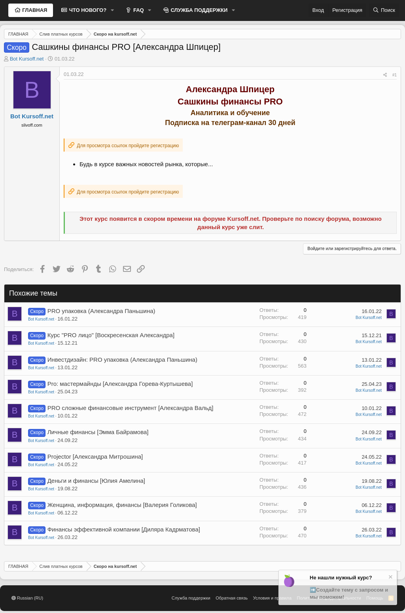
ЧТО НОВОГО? (87, 10)
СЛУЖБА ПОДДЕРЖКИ (198, 10)
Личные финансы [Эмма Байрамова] (98, 432)
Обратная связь (232, 598)
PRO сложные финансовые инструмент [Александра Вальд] (130, 407)
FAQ (138, 10)
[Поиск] (384, 10)
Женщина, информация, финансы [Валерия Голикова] (122, 504)
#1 (394, 75)
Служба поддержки (191, 598)
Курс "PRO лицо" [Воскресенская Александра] (110, 335)
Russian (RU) (27, 598)
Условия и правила (272, 598)
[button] (112, 10)
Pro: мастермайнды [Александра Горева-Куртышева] (120, 383)
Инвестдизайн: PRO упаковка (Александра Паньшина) (122, 359)
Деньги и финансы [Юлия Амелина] (96, 480)
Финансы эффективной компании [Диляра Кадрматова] (123, 529)
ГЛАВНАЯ (34, 10)
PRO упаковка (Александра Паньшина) (101, 310)
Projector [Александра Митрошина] (95, 456)
